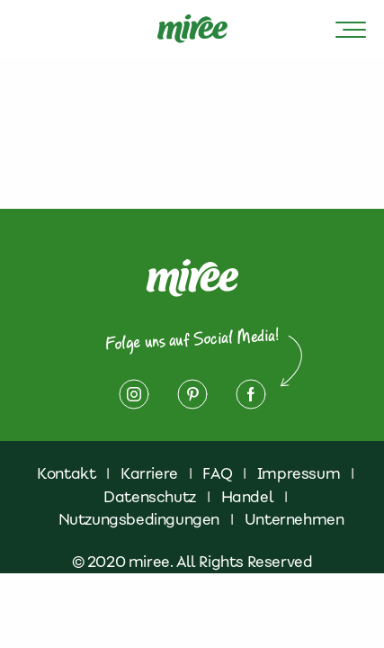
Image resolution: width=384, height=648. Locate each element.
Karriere (149, 473)
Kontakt (66, 473)
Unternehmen (294, 519)
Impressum (298, 473)
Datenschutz (149, 497)
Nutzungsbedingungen (138, 519)
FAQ (217, 473)
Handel (247, 497)
